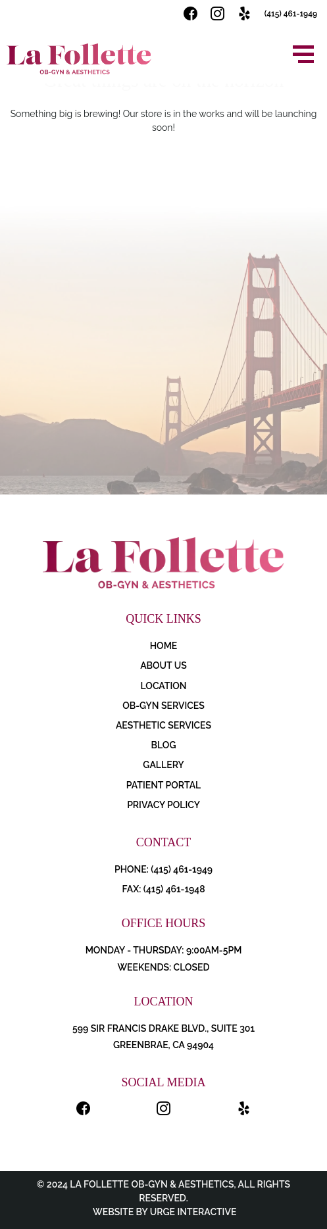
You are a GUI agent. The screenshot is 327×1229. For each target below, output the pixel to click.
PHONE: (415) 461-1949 (163, 869)
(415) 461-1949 (290, 14)
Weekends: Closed (163, 967)
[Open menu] (303, 54)
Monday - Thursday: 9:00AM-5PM (164, 950)
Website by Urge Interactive (164, 1212)
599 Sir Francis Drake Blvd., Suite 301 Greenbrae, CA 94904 (163, 1036)
